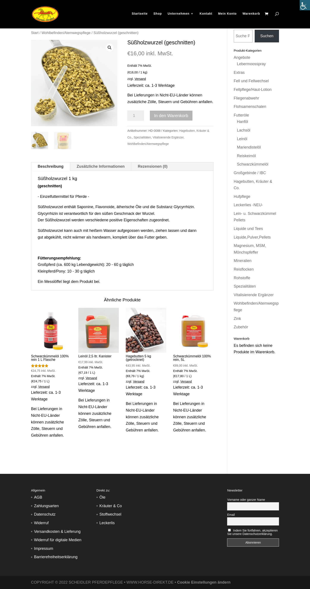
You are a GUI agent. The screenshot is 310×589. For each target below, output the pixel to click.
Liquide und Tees (248, 228)
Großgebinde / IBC (250, 173)
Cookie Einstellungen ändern (204, 582)
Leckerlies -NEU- (248, 205)
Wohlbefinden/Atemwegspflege (66, 33)
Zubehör (241, 327)
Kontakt (206, 15)
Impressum (43, 548)
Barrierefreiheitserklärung (56, 557)
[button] (109, 47)
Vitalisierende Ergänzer (168, 137)
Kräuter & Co (110, 506)
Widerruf (41, 523)
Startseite (140, 15)
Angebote (242, 57)
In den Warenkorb (171, 115)
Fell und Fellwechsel (251, 81)
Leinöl (242, 139)
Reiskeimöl (246, 156)
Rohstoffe (242, 278)
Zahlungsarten (46, 506)
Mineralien (243, 261)
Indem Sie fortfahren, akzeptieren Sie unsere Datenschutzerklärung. (252, 532)
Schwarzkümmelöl (252, 164)
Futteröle (241, 115)
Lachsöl (243, 130)
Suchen (266, 36)
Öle (102, 497)
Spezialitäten (142, 137)
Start (35, 33)
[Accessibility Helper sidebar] (305, 5)
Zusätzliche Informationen (101, 166)
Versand (140, 79)
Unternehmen (178, 15)
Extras (239, 72)
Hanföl (242, 121)
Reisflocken (244, 269)
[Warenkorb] (267, 15)
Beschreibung (51, 166)
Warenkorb (251, 15)
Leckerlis (107, 523)
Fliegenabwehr (246, 98)
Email (231, 514)
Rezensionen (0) (152, 166)
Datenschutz (45, 514)
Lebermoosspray (251, 64)
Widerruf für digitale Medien (57, 540)
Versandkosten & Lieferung (57, 531)
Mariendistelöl (249, 147)
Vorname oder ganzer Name (246, 499)
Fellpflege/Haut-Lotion (253, 89)
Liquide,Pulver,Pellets (252, 237)
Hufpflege (242, 196)
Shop (157, 15)
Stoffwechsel (110, 514)
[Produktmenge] (135, 115)
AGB (38, 497)
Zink (237, 318)
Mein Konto (227, 15)
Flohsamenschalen (250, 106)
